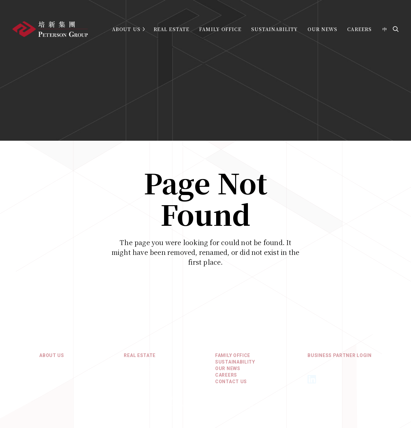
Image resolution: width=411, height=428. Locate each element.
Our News (322, 29)
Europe (133, 378)
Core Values (55, 365)
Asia (129, 365)
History (49, 372)
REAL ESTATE (140, 359)
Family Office (220, 29)
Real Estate (171, 29)
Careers (359, 29)
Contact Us (231, 385)
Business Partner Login (339, 359)
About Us (126, 29)
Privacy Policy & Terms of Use (205, 402)
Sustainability (274, 29)
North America (143, 372)
